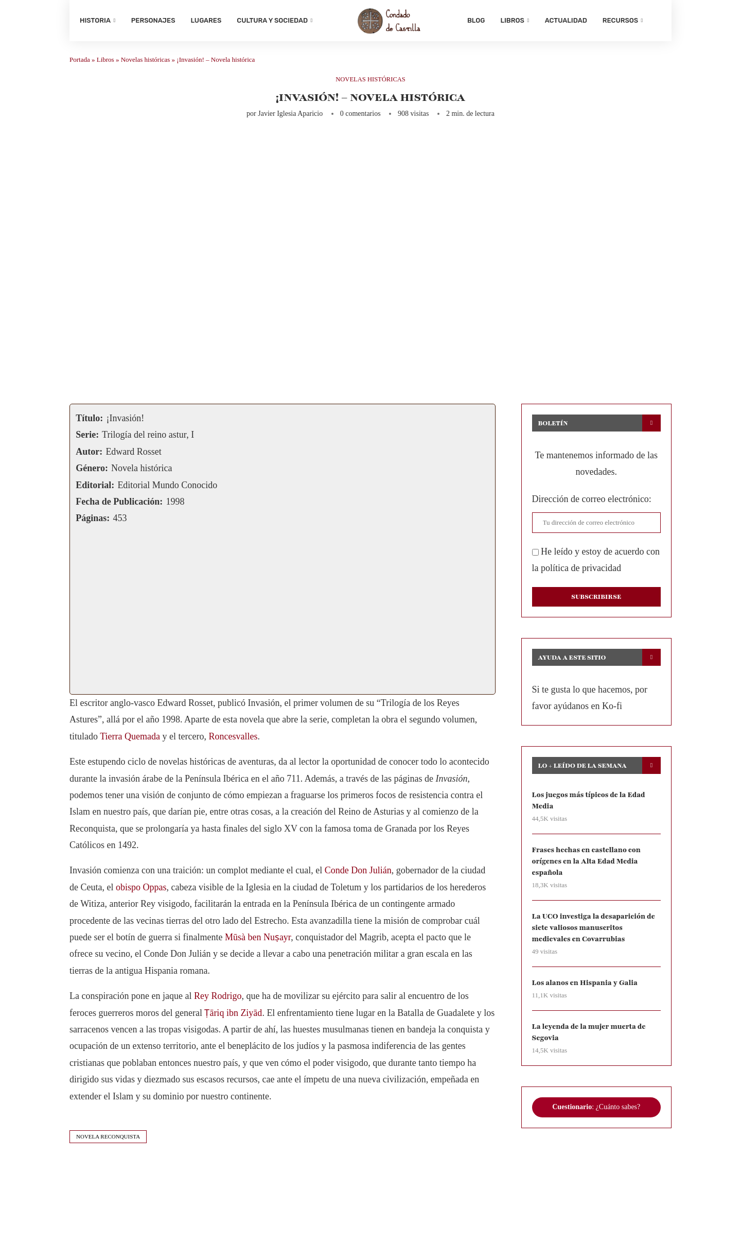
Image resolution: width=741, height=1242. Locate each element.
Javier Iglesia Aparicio (290, 116)
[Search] (656, 20)
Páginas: (93, 520)
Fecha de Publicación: (119, 504)
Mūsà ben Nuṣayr (258, 940)
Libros (512, 20)
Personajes (153, 20)
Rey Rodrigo (218, 998)
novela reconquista (108, 1139)
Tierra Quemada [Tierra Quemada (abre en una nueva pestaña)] (130, 739)
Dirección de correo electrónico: (591, 501)
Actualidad (566, 20)
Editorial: (95, 487)
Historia (95, 20)
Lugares (206, 20)
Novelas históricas (145, 62)
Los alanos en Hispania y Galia (586, 986)
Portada (79, 62)
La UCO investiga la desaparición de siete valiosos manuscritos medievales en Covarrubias (594, 931)
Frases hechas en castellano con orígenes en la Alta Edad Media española (587, 864)
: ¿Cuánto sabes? (596, 1111)
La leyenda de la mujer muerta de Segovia (589, 1036)
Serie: (87, 437)
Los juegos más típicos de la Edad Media (589, 803)
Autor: (89, 454)
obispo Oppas (141, 890)
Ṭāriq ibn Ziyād (233, 1015)
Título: (89, 421)
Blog (476, 20)
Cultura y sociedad (272, 20)
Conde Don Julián (358, 873)
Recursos (620, 20)
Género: (92, 470)
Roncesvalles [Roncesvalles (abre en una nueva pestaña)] (232, 739)
